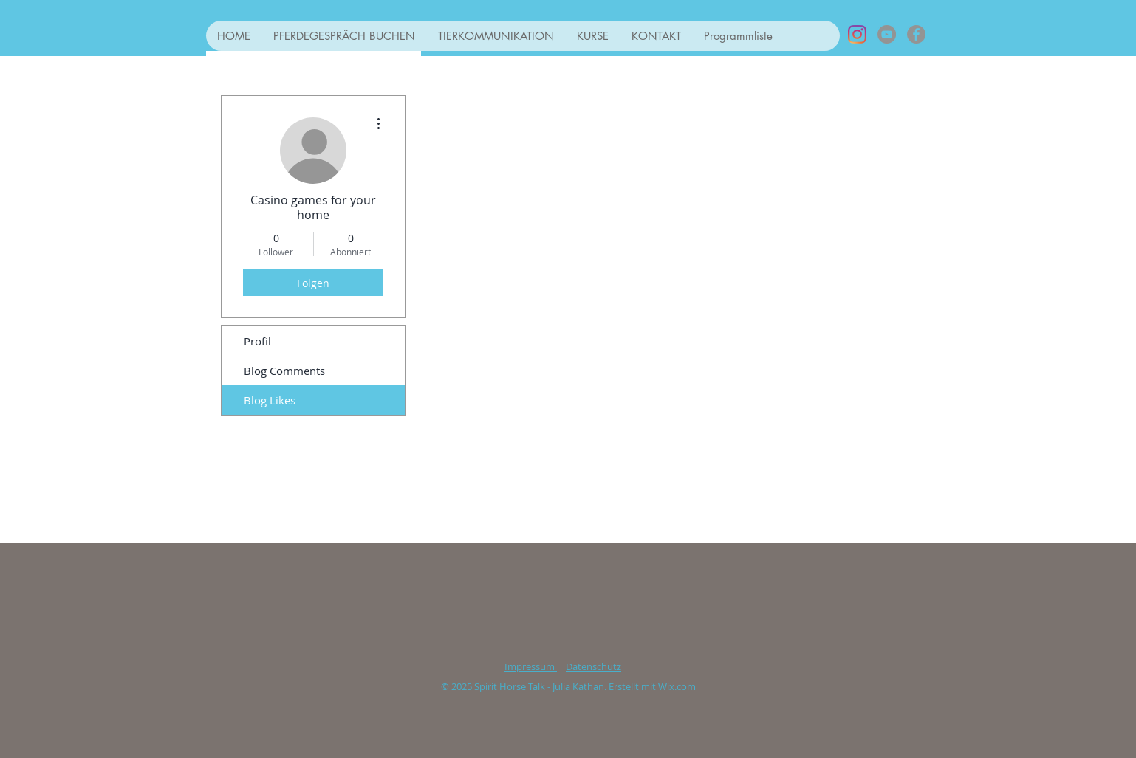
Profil (257, 341)
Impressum (530, 666)
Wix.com (677, 686)
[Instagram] (857, 34)
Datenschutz (593, 666)
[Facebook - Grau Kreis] (916, 34)
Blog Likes (269, 400)
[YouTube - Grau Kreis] (886, 34)
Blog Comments (284, 370)
